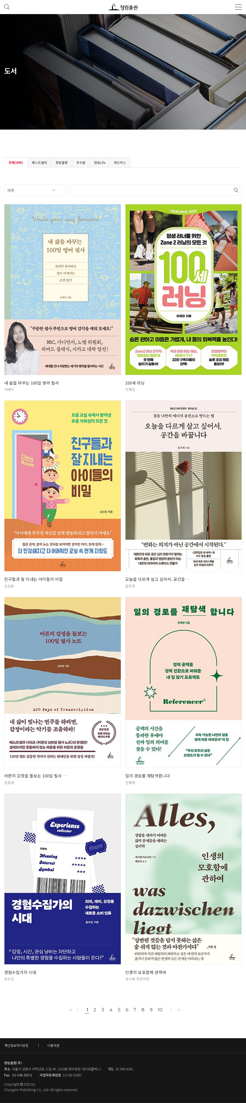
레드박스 (120, 162)
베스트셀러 (39, 162)
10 (160, 1009)
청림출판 (62, 162)
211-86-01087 (72, 1075)
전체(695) (16, 162)
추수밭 (80, 162)
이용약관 (53, 1045)
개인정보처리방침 (16, 1045)
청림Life (99, 162)
